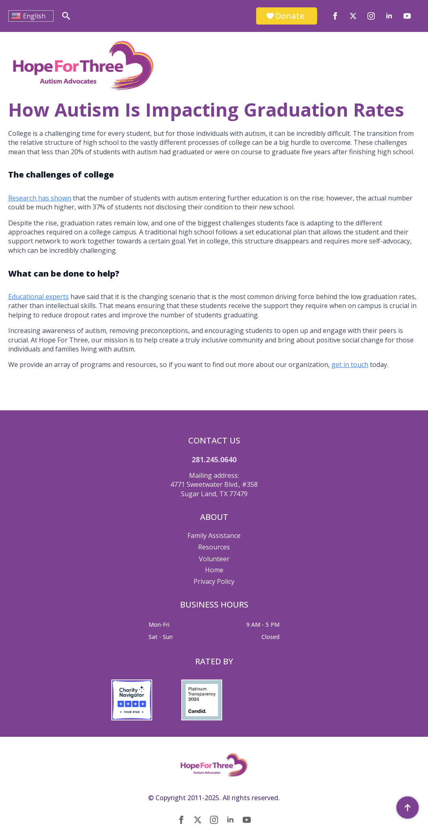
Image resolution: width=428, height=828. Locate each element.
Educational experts (38, 296)
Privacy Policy (214, 581)
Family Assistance (214, 535)
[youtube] (407, 16)
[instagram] (371, 16)
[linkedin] (389, 16)
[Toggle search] (66, 15)
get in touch (349, 364)
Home (214, 569)
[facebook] (335, 16)
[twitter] (353, 16)
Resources (214, 546)
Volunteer (214, 558)
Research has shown (39, 198)
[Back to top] (407, 807)
